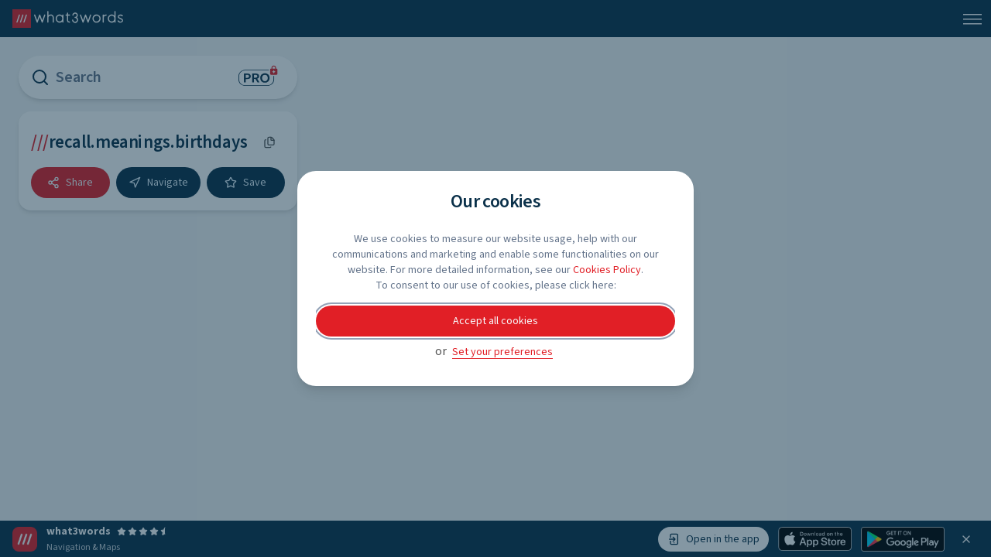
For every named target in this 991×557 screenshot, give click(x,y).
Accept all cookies (495, 321)
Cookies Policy (607, 270)
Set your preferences (502, 352)
